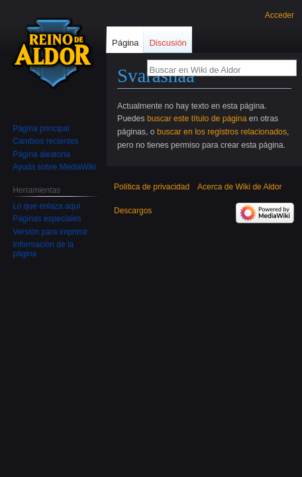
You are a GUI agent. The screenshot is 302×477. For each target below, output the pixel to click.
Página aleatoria (41, 154)
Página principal (41, 128)
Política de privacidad (151, 186)
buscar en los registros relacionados (222, 131)
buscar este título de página (197, 118)
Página (125, 43)
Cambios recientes (45, 141)
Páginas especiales (47, 218)
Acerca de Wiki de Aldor (239, 186)
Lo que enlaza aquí (46, 206)
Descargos (133, 210)
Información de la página (43, 249)
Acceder (279, 15)
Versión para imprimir (50, 232)
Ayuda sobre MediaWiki (54, 167)
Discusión (167, 43)
